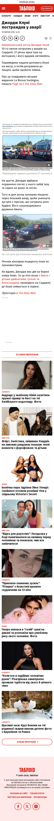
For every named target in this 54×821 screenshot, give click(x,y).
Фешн (27, 16)
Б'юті (35, 16)
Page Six (17, 84)
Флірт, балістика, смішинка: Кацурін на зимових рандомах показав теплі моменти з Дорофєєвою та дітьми (26, 445)
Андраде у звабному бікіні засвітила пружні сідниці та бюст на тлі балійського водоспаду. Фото (26, 398)
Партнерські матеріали (19, 797)
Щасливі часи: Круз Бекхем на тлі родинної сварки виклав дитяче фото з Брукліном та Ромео (27, 729)
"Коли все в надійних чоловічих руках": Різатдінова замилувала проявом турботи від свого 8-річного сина (27, 680)
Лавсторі (45, 16)
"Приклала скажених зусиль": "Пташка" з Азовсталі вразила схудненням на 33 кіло (21, 587)
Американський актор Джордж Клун (25, 45)
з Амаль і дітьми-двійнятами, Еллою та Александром (26, 279)
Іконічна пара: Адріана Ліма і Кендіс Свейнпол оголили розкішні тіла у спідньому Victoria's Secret (25, 491)
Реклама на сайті (19, 793)
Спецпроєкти (37, 793)
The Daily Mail (26, 293)
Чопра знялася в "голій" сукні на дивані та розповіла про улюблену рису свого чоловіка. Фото (25, 633)
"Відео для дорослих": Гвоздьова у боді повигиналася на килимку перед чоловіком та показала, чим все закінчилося (26, 538)
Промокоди (40, 797)
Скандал (17, 16)
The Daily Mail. (33, 84)
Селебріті (6, 16)
